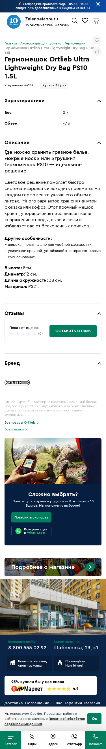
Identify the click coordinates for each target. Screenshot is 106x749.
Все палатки (14, 429)
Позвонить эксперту (31, 517)
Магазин (92, 703)
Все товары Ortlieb (20, 422)
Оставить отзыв (73, 331)
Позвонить (95, 744)
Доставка (14, 703)
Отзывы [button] (14, 313)
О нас (56, 703)
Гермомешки (75, 43)
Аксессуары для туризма (40, 43)
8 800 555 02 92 (27, 647)
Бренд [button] (12, 363)
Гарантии (73, 703)
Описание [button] (17, 142)
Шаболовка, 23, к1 (75, 647)
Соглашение (37, 703)
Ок (94, 719)
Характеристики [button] (25, 100)
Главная (11, 43)
